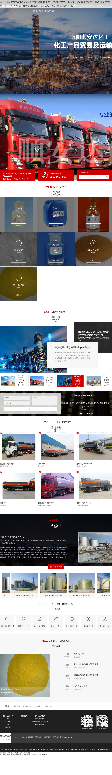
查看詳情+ (19, 225)
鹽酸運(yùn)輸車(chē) (8, 464)
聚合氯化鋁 (18, 285)
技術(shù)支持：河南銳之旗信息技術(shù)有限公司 (54, 749)
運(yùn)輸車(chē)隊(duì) (87, 5)
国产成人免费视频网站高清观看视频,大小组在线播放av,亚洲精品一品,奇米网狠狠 (23, 755)
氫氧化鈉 (18, 250)
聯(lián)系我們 (49, 11)
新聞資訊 (100, 5)
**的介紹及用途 (81, 686)
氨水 (49, 5)
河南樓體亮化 (16, 706)
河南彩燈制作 (38, 706)
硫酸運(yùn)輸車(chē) (46, 503)
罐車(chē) (41, 464)
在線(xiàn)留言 (83, 172)
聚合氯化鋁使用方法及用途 (86, 664)
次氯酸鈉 (56, 5)
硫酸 (62, 5)
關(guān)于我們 (38, 11)
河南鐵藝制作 (27, 706)
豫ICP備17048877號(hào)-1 (87, 749)
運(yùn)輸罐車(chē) (84, 503)
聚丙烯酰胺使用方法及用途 (86, 675)
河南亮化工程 (48, 706)
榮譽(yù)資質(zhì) (40, 724)
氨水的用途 (79, 653)
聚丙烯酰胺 (93, 250)
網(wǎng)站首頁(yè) (39, 5)
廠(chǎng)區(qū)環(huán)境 (25, 595)
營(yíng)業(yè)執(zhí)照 (103, 749)
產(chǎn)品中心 (72, 5)
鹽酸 (56, 250)
